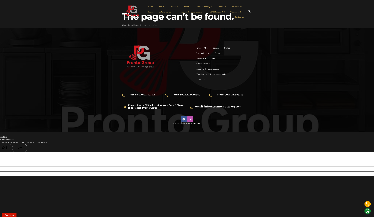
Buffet (187, 7)
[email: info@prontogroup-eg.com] (191, 107)
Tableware (236, 7)
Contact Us (239, 17)
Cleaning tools (236, 12)
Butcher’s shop (166, 12)
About (161, 7)
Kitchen (173, 7)
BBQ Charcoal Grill (217, 12)
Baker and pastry (204, 7)
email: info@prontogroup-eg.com (218, 106)
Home (150, 7)
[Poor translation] (19, 148)
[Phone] (367, 204)
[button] (174, 6)
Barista (222, 7)
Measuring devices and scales (191, 12)
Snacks (150, 12)
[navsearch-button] (248, 12)
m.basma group (197, 123)
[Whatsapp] (367, 211)
